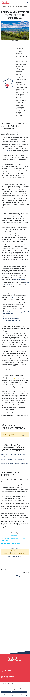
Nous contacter (13, 535)
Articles (3, 6)
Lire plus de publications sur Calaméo (15, 556)
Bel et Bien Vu (5, 671)
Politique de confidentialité (20, 685)
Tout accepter (14, 691)
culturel (11, 297)
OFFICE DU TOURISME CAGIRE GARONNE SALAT (14, 464)
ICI (23, 435)
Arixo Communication (6, 670)
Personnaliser (7, 694)
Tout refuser (21, 694)
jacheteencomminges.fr (19, 279)
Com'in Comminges (15, 548)
